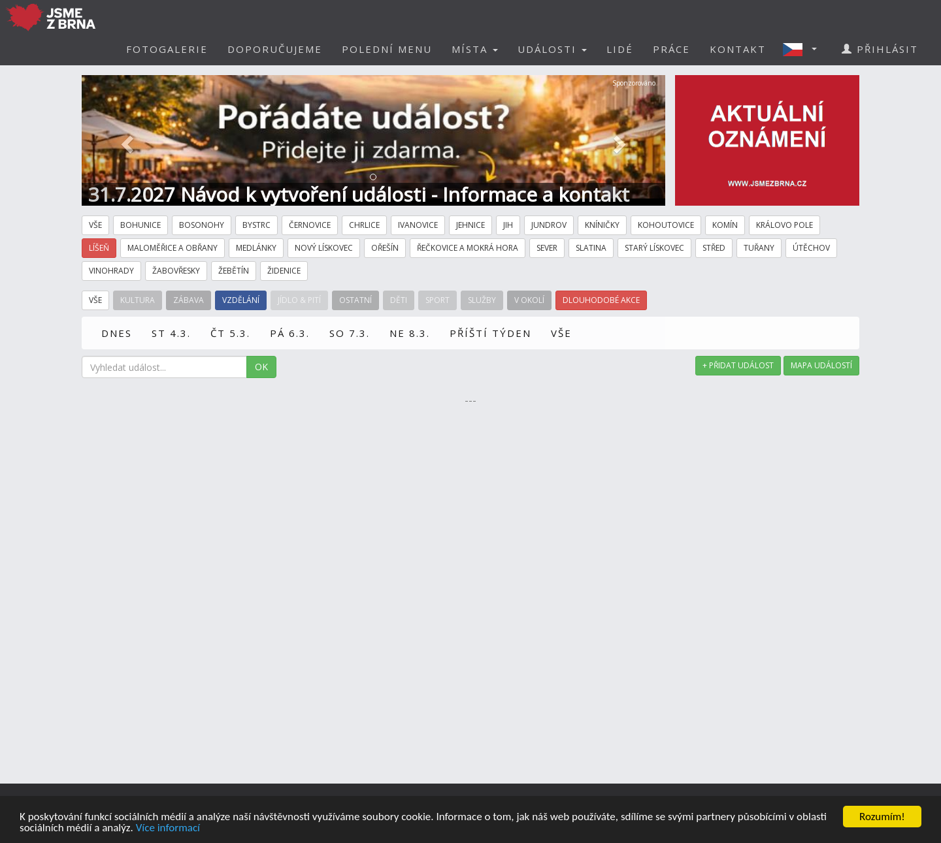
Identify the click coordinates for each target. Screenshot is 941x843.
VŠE (561, 333)
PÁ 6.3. (290, 333)
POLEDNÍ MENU (387, 49)
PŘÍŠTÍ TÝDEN (490, 333)
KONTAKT (738, 49)
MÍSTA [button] (475, 49)
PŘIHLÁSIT (880, 49)
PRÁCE (671, 49)
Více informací (168, 828)
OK (261, 366)
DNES (116, 333)
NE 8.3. (409, 333)
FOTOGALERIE (167, 49)
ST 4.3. (171, 333)
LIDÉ (619, 49)
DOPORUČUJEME (274, 49)
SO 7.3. (349, 333)
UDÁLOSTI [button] (552, 49)
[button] (804, 49)
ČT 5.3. (230, 333)
